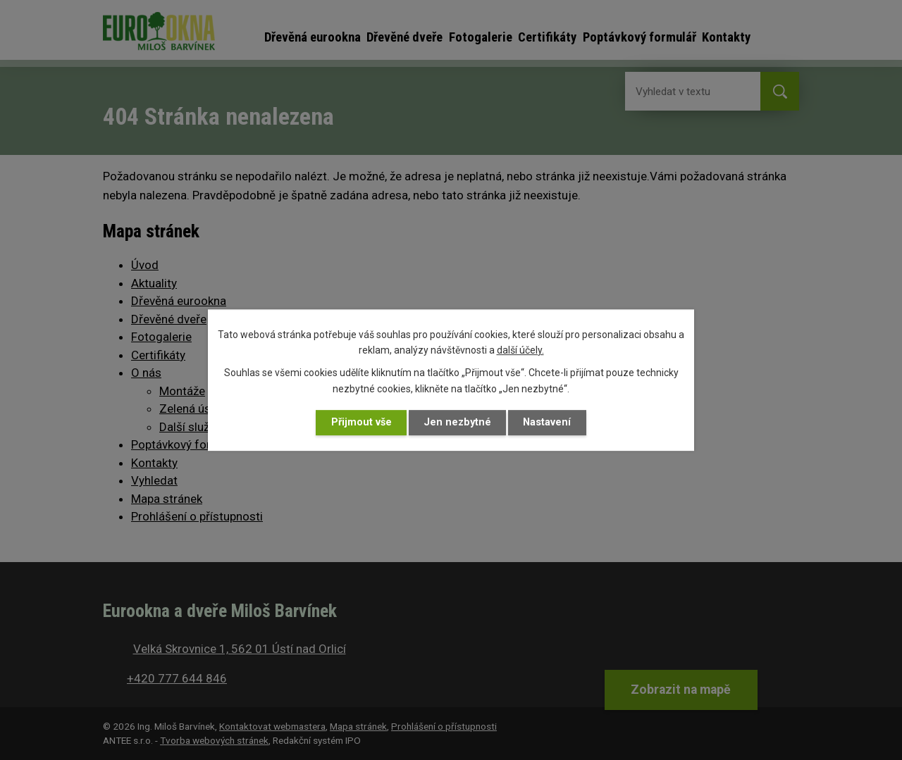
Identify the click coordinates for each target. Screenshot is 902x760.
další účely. (520, 350)
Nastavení (549, 422)
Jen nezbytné (458, 422)
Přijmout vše (359, 422)
